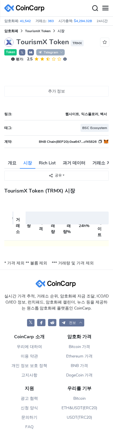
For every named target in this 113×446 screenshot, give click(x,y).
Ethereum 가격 (79, 356)
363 (51, 21)
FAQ (29, 427)
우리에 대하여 (29, 346)
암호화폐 (11, 31)
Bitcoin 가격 (79, 346)
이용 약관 (29, 356)
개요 (12, 163)
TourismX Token (38, 31)
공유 (55, 175)
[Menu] (105, 8)
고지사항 (29, 375)
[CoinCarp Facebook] (41, 322)
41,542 (25, 21)
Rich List (47, 163)
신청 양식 (29, 408)
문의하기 (29, 417)
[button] (31, 52)
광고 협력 (29, 398)
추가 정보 (56, 91)
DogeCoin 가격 (79, 375)
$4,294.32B (83, 21)
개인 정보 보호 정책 (29, 365)
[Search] (94, 8)
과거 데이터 (74, 163)
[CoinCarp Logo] (25, 8)
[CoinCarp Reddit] (52, 322)
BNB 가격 (79, 365)
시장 (27, 163)
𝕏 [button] (22, 52)
